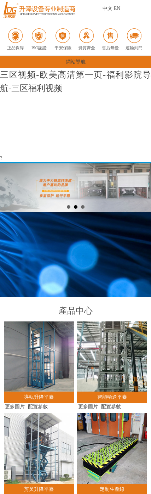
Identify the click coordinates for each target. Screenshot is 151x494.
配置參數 (38, 406)
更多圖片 (15, 406)
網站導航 (76, 61)
